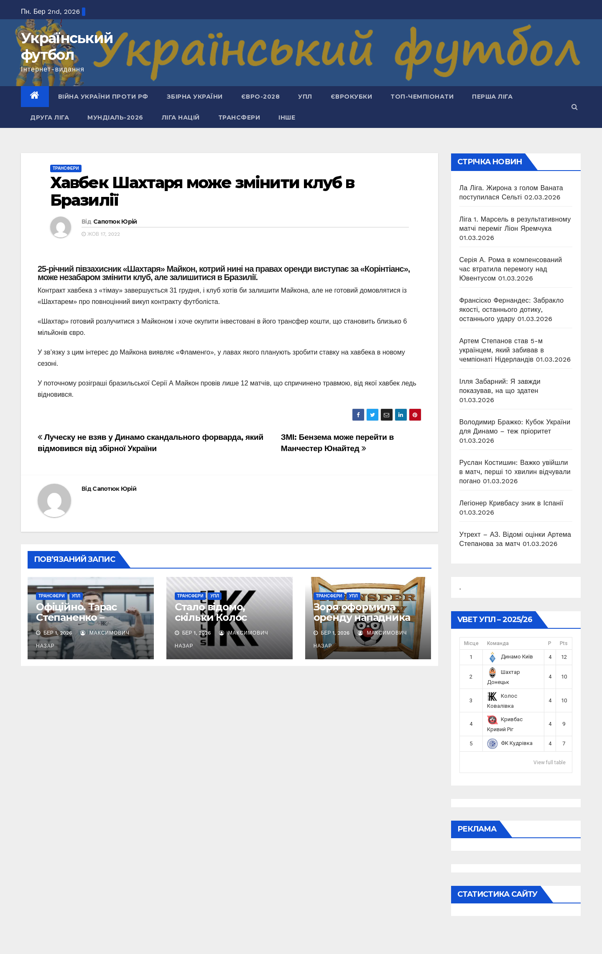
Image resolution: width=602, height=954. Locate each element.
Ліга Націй (181, 117)
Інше (286, 117)
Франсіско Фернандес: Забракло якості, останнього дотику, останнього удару (511, 309)
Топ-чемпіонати (422, 96)
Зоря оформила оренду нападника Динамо (362, 617)
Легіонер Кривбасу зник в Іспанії (511, 503)
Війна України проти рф (103, 96)
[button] (574, 107)
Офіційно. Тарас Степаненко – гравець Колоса (76, 617)
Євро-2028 (260, 96)
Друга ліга (49, 117)
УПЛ (305, 96)
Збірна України (195, 96)
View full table (549, 762)
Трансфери (239, 117)
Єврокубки (351, 96)
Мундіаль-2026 (115, 117)
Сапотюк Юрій (115, 221)
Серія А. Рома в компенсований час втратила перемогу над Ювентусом (510, 269)
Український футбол (67, 46)
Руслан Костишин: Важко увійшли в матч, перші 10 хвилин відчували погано (515, 472)
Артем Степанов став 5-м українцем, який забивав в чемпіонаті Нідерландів (501, 350)
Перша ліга (492, 96)
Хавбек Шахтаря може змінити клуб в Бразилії (202, 191)
